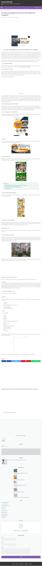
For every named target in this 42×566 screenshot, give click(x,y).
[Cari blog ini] (6, 439)
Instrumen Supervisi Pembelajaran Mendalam (21, 497)
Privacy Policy (21, 564)
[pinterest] (26, 360)
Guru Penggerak (5, 502)
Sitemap (32, 564)
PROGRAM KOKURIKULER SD (19, 491)
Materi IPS (4, 512)
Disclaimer (27, 564)
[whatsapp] (36, 360)
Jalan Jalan (4, 503)
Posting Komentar (15, 16)
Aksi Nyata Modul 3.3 (8, 187)
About (12, 564)
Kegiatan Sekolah (5, 505)
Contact (16, 564)
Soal (3, 517)
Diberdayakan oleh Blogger (21, 435)
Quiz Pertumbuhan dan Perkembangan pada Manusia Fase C (17, 459)
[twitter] (16, 360)
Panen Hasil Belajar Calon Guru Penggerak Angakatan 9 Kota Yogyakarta (16, 184)
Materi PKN (4, 513)
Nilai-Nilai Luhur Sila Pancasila (19, 479)
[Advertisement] (21, 24)
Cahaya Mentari (7, 1)
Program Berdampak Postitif (29, 108)
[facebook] (6, 360)
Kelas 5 (3, 507)
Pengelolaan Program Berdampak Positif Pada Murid (13, 185)
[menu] (2, 6)
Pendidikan (4, 515)
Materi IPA (4, 510)
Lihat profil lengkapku (24, 530)
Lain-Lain (4, 508)
